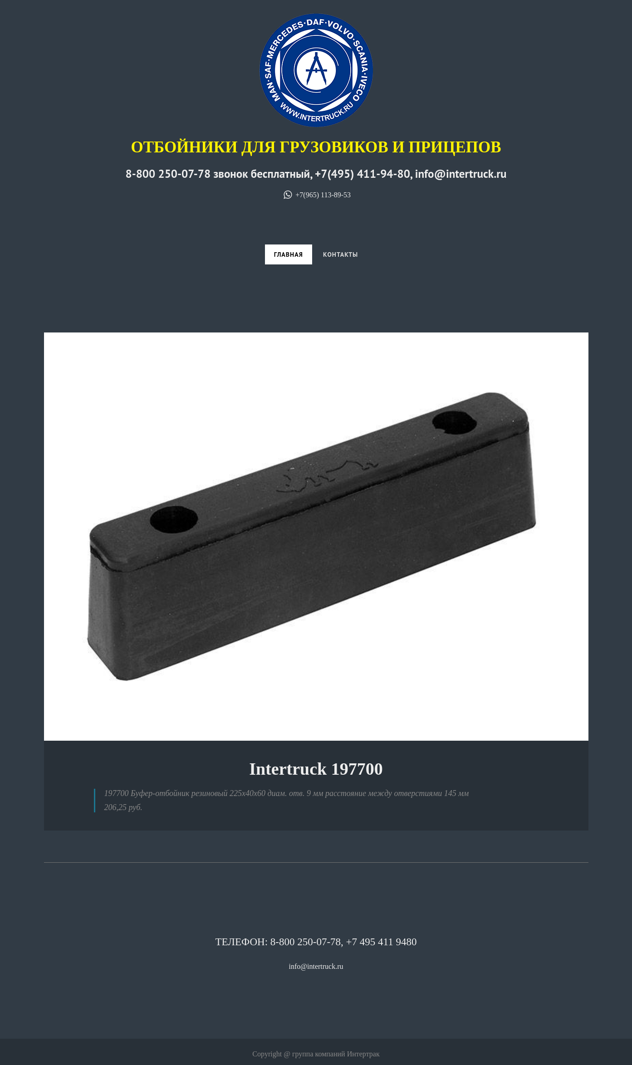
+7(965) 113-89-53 (316, 195)
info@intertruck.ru (316, 966)
